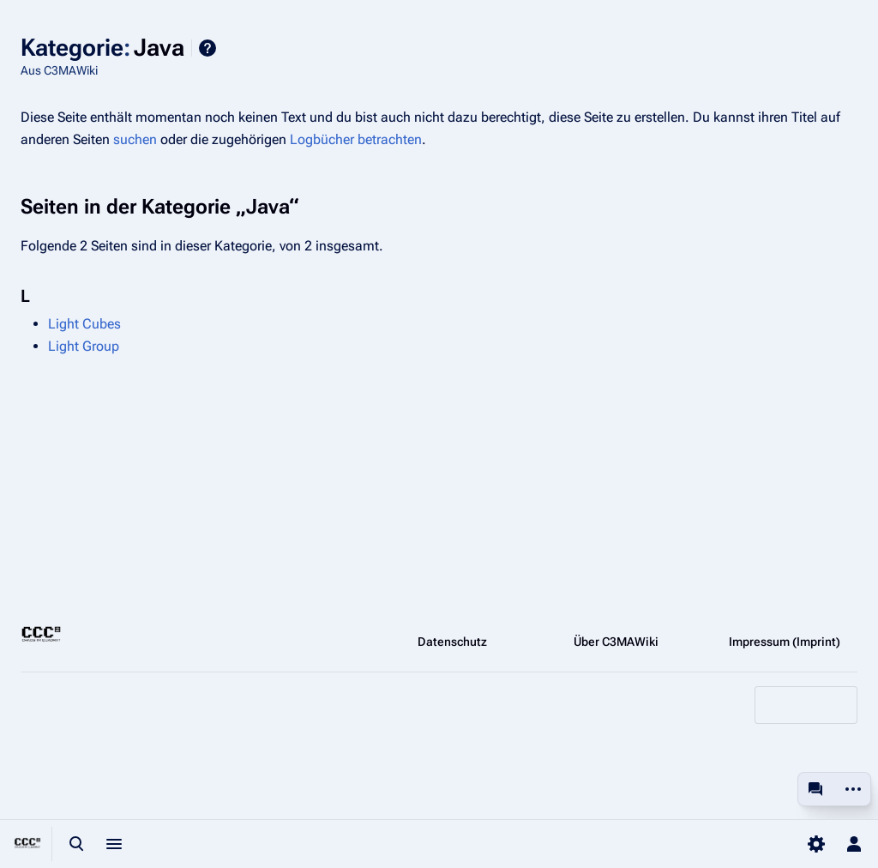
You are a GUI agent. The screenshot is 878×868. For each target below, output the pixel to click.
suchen (135, 139)
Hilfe (207, 48)
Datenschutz (452, 641)
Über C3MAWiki (616, 641)
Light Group (83, 346)
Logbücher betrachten (356, 139)
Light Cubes (84, 324)
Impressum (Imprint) (784, 641)
